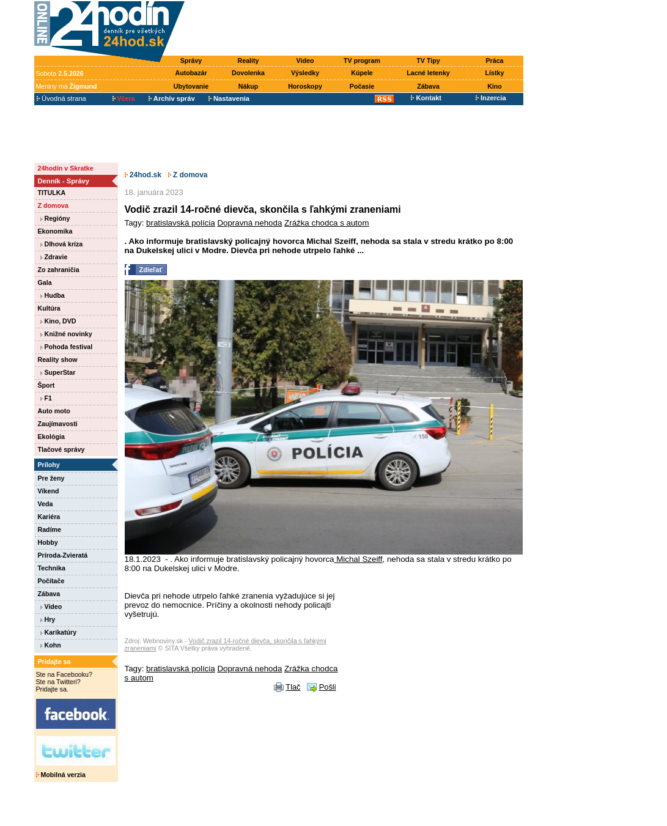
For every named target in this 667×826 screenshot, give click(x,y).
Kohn (50, 645)
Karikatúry (58, 632)
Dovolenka (248, 72)
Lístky (494, 72)
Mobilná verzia (61, 774)
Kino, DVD (58, 321)
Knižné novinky (66, 333)
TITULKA (52, 192)
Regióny (55, 218)
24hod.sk (143, 175)
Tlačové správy (61, 449)
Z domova (53, 205)
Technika (51, 568)
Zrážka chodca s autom (326, 222)
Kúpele (362, 72)
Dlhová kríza (61, 244)
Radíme (50, 529)
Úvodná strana (61, 98)
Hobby (48, 542)
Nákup (248, 86)
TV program (362, 60)
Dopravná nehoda (249, 222)
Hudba (52, 295)
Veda (45, 503)
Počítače (51, 580)
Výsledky (305, 72)
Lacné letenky (428, 72)
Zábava (428, 86)
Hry (48, 619)
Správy (191, 60)
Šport (46, 385)
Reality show (58, 359)
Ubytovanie (191, 86)
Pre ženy (51, 478)
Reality (248, 60)
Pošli (327, 686)
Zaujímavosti (58, 423)
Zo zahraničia (58, 269)
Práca (494, 60)
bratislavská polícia (180, 222)
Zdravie (54, 256)
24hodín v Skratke (66, 168)
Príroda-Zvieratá (63, 555)
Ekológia (51, 436)
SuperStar (58, 372)
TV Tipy (428, 60)
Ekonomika (55, 231)
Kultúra (49, 308)
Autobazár (191, 72)
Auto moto (54, 411)
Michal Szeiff (358, 559)
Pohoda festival (66, 346)
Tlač (293, 686)
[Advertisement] (356, 28)
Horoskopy (305, 86)
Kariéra (49, 516)
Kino (494, 86)
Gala (45, 282)
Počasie (362, 86)
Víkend (48, 491)
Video (305, 60)
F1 (46, 398)
